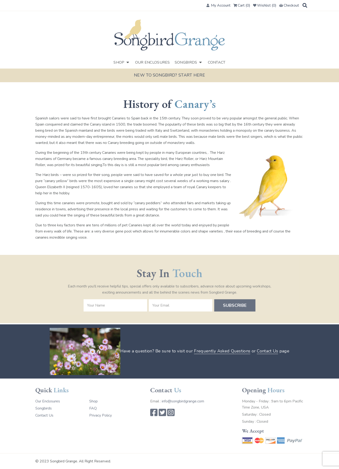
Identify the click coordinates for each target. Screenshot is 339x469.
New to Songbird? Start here (169, 75)
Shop (118, 62)
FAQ (93, 407)
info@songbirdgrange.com (183, 400)
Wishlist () (264, 5)
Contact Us (267, 351)
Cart (241, 5)
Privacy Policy (100, 414)
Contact (217, 62)
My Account (218, 5)
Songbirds (186, 62)
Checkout (289, 5)
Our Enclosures (152, 62)
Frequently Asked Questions (222, 351)
